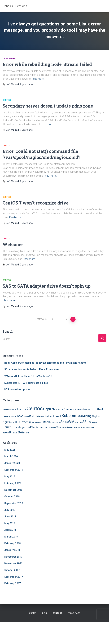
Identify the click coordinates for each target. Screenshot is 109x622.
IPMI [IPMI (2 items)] (31, 416)
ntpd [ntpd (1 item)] (12, 422)
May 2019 (9, 476)
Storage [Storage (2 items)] (93, 422)
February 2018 (12, 543)
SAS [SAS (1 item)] (58, 422)
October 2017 (12, 570)
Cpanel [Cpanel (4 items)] (68, 409)
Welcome (13, 244)
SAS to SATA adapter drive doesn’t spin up (46, 286)
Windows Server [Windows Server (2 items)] (64, 427)
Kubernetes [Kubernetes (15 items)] (72, 415)
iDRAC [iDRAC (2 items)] (20, 416)
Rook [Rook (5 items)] (46, 422)
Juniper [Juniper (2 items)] (49, 416)
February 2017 (12, 583)
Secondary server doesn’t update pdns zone (48, 106)
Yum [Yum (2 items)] (26, 432)
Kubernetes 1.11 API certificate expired (26, 382)
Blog (44, 613)
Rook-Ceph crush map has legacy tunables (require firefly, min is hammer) (46, 362)
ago (26, 84)
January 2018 (12, 550)
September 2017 (13, 576)
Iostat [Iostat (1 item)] (26, 416)
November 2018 (13, 489)
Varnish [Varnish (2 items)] (35, 427)
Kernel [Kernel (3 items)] (57, 416)
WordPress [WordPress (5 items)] (10, 432)
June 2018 (10, 516)
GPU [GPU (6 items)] (93, 409)
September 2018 (13, 503)
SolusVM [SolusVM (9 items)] (67, 422)
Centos (7, 100)
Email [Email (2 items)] (81, 409)
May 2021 (9, 449)
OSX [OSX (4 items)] (17, 422)
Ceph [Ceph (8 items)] (47, 409)
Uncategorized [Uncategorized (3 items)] (22, 427)
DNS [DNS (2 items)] (75, 409)
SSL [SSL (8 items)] (85, 422)
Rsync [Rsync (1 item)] (53, 422)
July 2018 (9, 510)
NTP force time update (17, 389)
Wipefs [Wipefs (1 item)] (77, 427)
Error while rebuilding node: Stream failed (47, 64)
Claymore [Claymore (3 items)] (57, 409)
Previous (41, 319)
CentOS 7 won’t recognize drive (35, 203)
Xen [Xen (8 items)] (21, 432)
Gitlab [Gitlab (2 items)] (87, 409)
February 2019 (12, 483)
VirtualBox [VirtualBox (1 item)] (44, 427)
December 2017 (13, 556)
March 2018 (11, 536)
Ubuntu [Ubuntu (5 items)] (7, 427)
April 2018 (10, 529)
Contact (57, 613)
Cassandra (9, 58)
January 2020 (12, 463)
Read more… (38, 78)
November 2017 (13, 563)
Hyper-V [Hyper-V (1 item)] (12, 416)
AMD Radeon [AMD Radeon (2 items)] (9, 409)
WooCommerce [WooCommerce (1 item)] (87, 427)
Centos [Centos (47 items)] (35, 408)
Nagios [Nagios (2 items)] (95, 416)
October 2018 (12, 496)
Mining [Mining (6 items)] (86, 416)
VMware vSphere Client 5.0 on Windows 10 (28, 376)
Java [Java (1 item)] (42, 416)
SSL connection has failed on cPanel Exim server (32, 369)
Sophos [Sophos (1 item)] (78, 422)
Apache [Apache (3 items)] (21, 409)
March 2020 (11, 456)
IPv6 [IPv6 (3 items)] (37, 416)
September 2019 (13, 469)
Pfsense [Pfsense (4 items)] (26, 422)
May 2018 (9, 523)
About (32, 613)
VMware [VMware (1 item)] (52, 427)
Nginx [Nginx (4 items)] (6, 422)
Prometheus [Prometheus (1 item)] (37, 422)
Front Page (74, 613)
